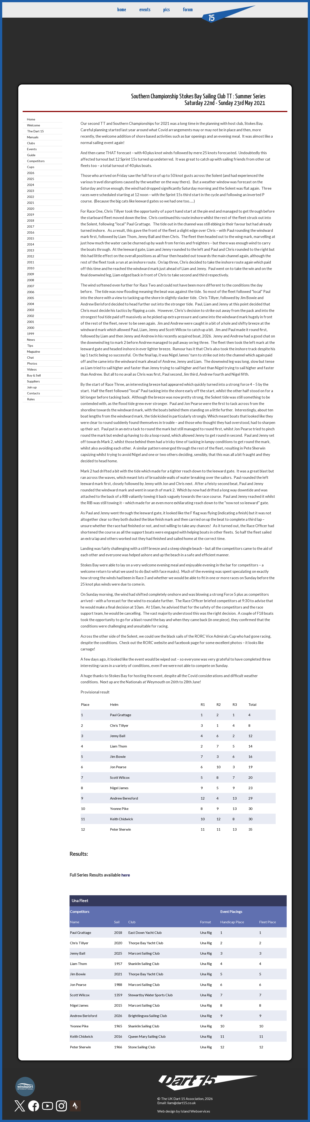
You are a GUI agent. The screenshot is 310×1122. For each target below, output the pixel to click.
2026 (30, 173)
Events (32, 149)
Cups (30, 167)
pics (166, 9)
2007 (30, 286)
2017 (30, 226)
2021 (30, 202)
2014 (30, 244)
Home (31, 119)
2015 (30, 238)
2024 (30, 185)
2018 (30, 220)
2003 (30, 310)
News (31, 339)
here (125, 875)
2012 (30, 256)
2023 (30, 191)
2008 (30, 280)
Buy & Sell (34, 375)
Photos (32, 363)
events (144, 9)
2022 (30, 197)
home (121, 9)
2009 (30, 274)
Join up (32, 387)
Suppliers (33, 381)
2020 (30, 208)
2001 (30, 322)
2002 (30, 316)
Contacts (33, 393)
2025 (30, 179)
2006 (30, 292)
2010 (30, 268)
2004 (30, 304)
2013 (30, 250)
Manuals (33, 137)
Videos (32, 369)
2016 (30, 232)
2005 (30, 298)
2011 (30, 262)
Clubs (31, 143)
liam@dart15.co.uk (181, 1103)
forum (188, 9)
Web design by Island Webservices (183, 1111)
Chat (30, 357)
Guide (31, 155)
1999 (30, 333)
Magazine (33, 351)
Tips (30, 345)
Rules (31, 399)
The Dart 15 (35, 131)
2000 (30, 328)
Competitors (36, 161)
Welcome (33, 125)
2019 (30, 214)
